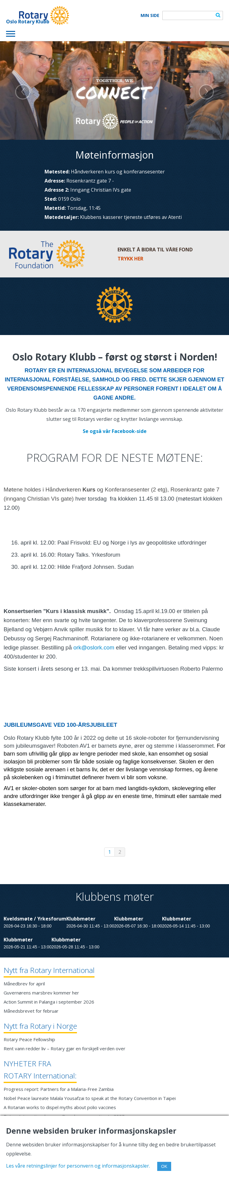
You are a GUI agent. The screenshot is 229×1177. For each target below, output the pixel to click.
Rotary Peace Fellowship (29, 1039)
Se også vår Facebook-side (115, 431)
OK (164, 1166)
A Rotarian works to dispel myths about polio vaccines (60, 1107)
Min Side (150, 15)
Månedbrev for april (24, 984)
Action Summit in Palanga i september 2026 (49, 1002)
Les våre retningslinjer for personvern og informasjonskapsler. (78, 1165)
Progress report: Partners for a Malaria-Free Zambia (59, 1089)
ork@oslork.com (93, 647)
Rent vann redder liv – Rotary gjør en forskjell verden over (64, 1048)
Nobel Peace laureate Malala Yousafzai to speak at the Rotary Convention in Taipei (90, 1098)
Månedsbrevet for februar (31, 1011)
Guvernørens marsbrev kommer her (41, 993)
